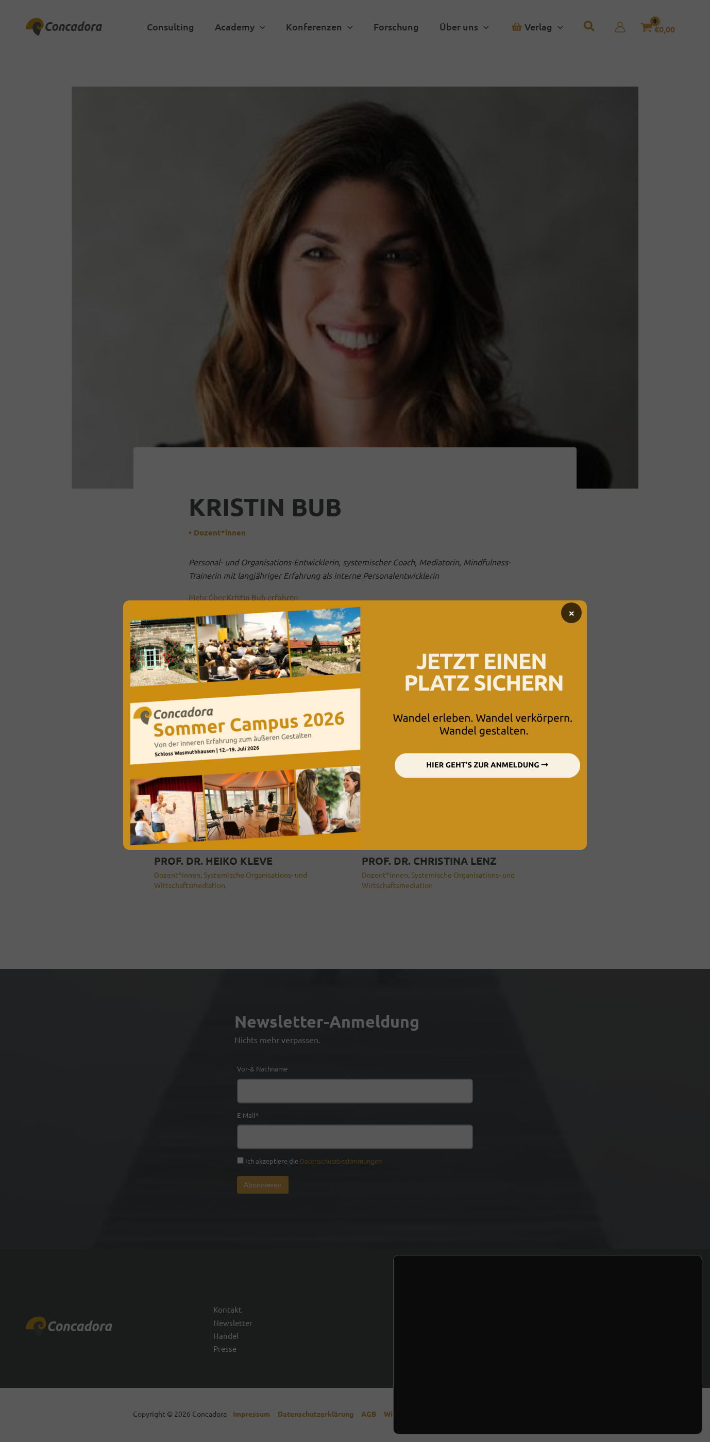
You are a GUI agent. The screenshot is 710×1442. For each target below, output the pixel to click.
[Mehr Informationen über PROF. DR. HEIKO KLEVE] (251, 781)
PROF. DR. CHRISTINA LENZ (429, 860)
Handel (226, 1337)
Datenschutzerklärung (319, 1416)
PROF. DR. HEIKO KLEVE (213, 860)
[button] (243, 27)
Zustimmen (634, 1369)
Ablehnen (634, 1391)
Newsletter (234, 1323)
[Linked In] (654, 1331)
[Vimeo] (680, 1331)
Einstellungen (451, 1395)
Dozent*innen (220, 532)
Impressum (254, 1416)
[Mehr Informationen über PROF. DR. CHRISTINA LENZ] (459, 781)
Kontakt (227, 1309)
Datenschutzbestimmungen (341, 1160)
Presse (225, 1350)
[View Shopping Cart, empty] (652, 27)
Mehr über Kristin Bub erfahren (246, 597)
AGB (372, 1416)
